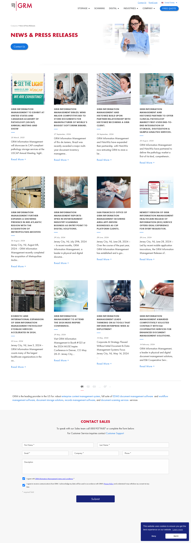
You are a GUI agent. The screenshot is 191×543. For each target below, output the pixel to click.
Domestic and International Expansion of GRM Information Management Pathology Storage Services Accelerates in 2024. (27, 324)
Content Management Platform (111, 521)
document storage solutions (49, 400)
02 (88, 386)
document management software (136, 396)
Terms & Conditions (68, 540)
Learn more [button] (178, 530)
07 (105, 386)
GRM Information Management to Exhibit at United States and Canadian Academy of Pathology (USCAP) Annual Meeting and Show (27, 119)
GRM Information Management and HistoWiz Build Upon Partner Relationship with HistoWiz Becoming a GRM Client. (114, 117)
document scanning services (115, 400)
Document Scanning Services (110, 527)
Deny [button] (154, 536)
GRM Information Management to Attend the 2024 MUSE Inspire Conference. (69, 321)
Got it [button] (176, 536)
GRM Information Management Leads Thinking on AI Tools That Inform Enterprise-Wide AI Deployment (113, 323)
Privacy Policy (81, 540)
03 (94, 386)
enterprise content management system (81, 396)
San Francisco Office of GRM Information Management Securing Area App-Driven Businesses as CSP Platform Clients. (112, 220)
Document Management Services (148, 521)
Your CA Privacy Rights (95, 540)
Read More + (18, 159)
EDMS (116, 396)
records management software (80, 400)
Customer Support (115, 433)
